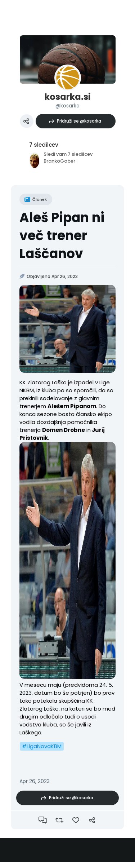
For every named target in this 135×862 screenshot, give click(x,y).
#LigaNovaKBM (42, 746)
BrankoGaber (59, 161)
